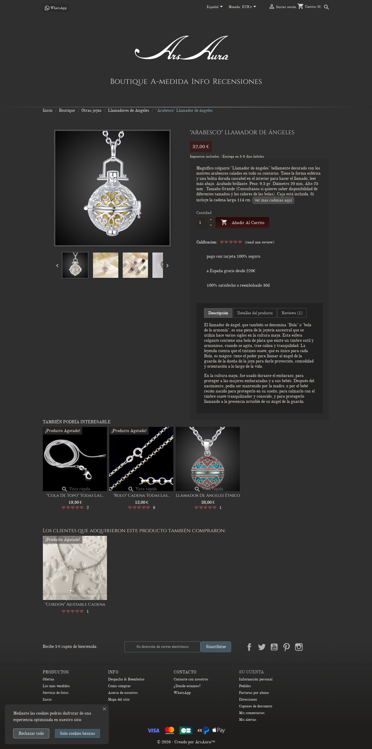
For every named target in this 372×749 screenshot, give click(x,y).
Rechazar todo (31, 733)
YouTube (274, 647)
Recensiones (237, 81)
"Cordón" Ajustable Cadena (75, 604)
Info (200, 81)
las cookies (39, 713)
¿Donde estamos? (187, 686)
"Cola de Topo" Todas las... (75, 495)
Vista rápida (75, 489)
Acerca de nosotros (123, 693)
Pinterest (286, 647)
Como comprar (119, 686)
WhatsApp (182, 693)
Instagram (299, 647)
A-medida (169, 81)
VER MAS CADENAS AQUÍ (273, 200)
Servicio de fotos (55, 693)
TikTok (324, 647)
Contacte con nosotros (191, 679)
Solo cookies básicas (77, 733)
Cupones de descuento (255, 706)
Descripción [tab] (218, 313)
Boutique (129, 81)
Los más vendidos (56, 686)
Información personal (256, 679)
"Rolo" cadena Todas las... (141, 495)
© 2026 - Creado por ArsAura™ (186, 742)
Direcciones (248, 699)
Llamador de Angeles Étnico (208, 495)
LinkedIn (311, 647)
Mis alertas (247, 719)
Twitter (262, 647)
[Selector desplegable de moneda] (250, 7)
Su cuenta (251, 672)
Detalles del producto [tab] (255, 313)
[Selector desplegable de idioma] (216, 7)
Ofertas (48, 679)
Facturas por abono (254, 693)
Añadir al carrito (242, 222)
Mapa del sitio (119, 699)
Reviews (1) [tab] (292, 313)
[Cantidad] (202, 222)
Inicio (47, 699)
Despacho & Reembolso (126, 679)
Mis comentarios (252, 713)
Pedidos (245, 686)
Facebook (249, 647)
